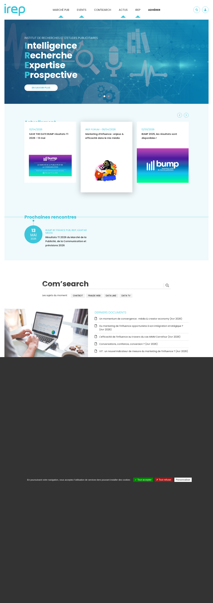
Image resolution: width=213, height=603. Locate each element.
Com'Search (102, 10)
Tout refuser (163, 479)
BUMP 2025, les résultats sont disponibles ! (159, 136)
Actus (123, 10)
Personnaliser (183, 479)
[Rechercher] (106, 285)
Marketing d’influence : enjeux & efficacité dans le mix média (104, 136)
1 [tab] (105, 96)
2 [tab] (109, 96)
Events (81, 10)
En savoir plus (41, 89)
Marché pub (61, 10)
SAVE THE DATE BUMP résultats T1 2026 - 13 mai (48, 136)
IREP (137, 10)
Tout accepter (143, 479)
